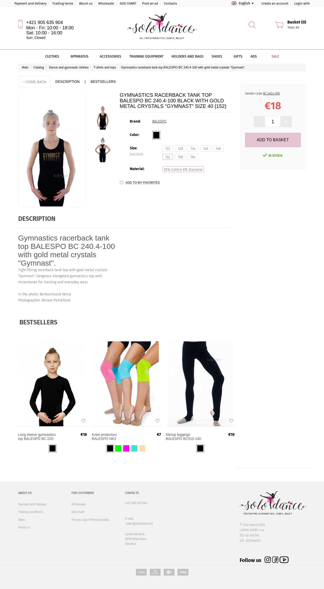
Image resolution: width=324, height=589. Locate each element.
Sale (271, 56)
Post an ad (150, 3)
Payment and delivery (30, 3)
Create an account (274, 3)
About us (85, 3)
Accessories (110, 56)
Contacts (170, 3)
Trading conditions (30, 512)
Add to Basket (273, 140)
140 (205, 149)
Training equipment (146, 56)
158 (180, 157)
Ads (254, 56)
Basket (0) (296, 22)
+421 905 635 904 (44, 22)
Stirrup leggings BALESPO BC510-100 (185, 439)
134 (192, 149)
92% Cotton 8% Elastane (183, 170)
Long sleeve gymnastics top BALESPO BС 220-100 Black (38, 439)
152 (167, 157)
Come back (34, 82)
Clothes (53, 56)
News (21, 520)
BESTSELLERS (103, 82)
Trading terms (62, 3)
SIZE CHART (128, 3)
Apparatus (81, 56)
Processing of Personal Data (90, 520)
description (68, 82)
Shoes (219, 56)
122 (167, 149)
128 (180, 149)
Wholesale (106, 3)
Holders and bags (187, 56)
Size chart (77, 512)
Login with (302, 3)
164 (192, 157)
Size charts (136, 153)
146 (218, 149)
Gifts (238, 56)
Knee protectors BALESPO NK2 (105, 439)
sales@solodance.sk (139, 523)
